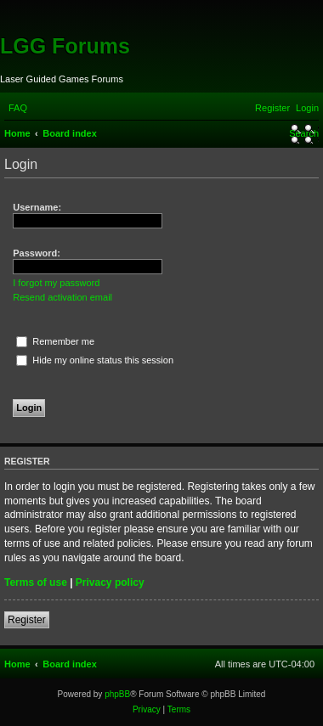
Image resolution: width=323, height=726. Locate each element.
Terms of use (35, 582)
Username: (37, 207)
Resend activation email (62, 297)
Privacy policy (110, 582)
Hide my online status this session (94, 360)
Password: (36, 253)
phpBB (117, 694)
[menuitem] (17, 108)
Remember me (55, 341)
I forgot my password (56, 283)
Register (27, 620)
